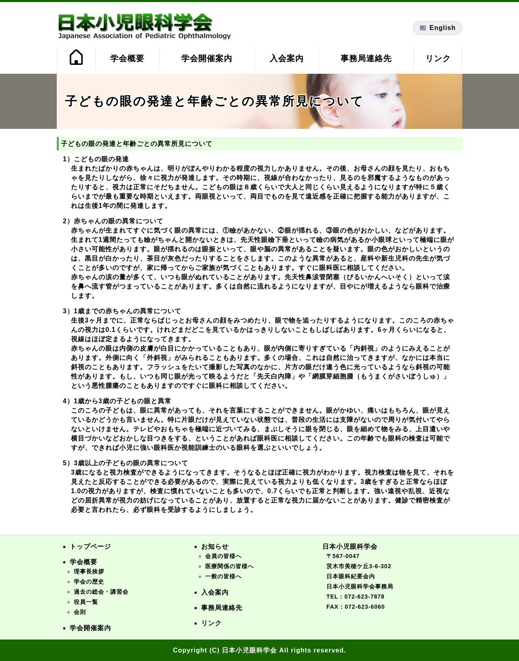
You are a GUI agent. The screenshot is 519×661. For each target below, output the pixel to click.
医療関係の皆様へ (229, 566)
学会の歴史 (89, 581)
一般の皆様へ (223, 576)
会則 (80, 612)
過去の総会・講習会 (101, 591)
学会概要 (127, 58)
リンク (438, 58)
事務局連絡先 (366, 58)
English (438, 28)
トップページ (90, 546)
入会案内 (287, 58)
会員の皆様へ (223, 556)
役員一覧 (86, 602)
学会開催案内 (206, 58)
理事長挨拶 (89, 571)
